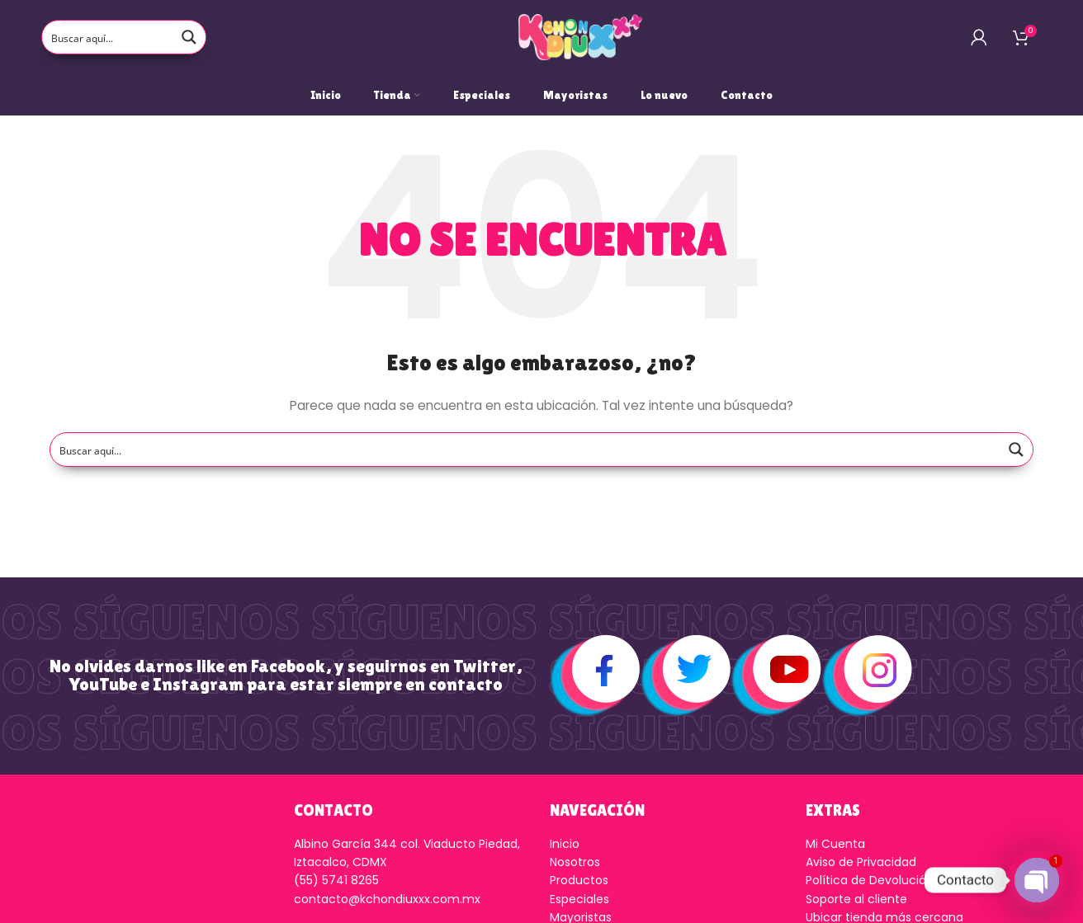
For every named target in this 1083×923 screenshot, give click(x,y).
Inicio (564, 844)
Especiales (579, 899)
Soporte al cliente (856, 899)
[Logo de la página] (580, 36)
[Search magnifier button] (189, 37)
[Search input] (108, 37)
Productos (579, 880)
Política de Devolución (870, 880)
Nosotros (575, 862)
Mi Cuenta (835, 844)
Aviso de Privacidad (861, 862)
